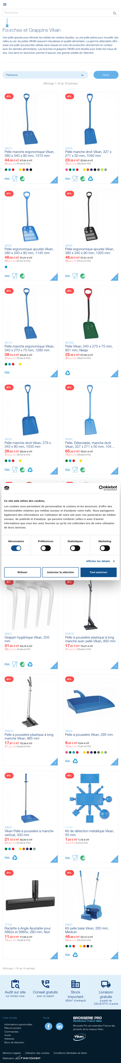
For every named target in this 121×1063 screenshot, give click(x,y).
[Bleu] (9, 169)
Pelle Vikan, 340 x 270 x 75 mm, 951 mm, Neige (89, 348)
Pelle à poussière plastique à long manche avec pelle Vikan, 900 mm (90, 639)
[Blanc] (16, 169)
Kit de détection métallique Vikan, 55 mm (89, 833)
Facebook (48, 1026)
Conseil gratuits (45, 992)
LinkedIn (59, 1026)
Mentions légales (12, 1052)
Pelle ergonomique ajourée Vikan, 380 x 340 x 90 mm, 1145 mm (29, 251)
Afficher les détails (98, 561)
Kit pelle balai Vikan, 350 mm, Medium (87, 930)
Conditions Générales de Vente (70, 1052)
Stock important (75, 994)
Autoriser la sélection (60, 572)
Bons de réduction (14, 1042)
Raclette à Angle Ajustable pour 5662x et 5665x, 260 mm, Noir (28, 930)
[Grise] (105, 169)
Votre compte (10, 1017)
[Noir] (30, 169)
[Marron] (98, 169)
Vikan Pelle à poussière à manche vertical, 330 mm (29, 833)
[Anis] (102, 169)
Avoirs (7, 1035)
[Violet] (27, 169)
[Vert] (6, 169)
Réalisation (22, 1058)
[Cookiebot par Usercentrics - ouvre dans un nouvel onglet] (101, 488)
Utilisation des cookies (37, 1052)
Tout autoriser (98, 572)
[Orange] (23, 169)
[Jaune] (20, 169)
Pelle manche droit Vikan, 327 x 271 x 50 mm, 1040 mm (88, 153)
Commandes (11, 1031)
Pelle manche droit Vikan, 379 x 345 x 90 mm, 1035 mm (28, 444)
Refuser (22, 572)
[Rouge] (13, 169)
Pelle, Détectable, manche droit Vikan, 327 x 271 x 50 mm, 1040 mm (89, 444)
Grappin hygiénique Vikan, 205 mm (27, 639)
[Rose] (66, 169)
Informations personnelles (18, 1024)
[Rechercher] (60, 13)
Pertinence (45, 75)
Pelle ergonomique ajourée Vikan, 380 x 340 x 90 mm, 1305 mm (89, 251)
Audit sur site (15, 992)
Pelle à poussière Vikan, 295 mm (89, 735)
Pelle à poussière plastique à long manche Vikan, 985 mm (29, 736)
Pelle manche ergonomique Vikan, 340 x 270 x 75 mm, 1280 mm (29, 348)
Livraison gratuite (106, 994)
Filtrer (106, 74)
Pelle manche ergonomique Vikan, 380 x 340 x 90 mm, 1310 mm (29, 153)
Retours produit (12, 1027)
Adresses (9, 1038)
